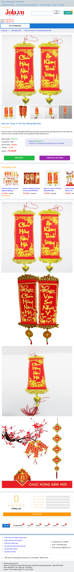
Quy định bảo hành (10, 551)
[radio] (9, 505)
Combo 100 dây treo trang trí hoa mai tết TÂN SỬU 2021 (31, 190)
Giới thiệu (61, 5)
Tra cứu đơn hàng (45, 5)
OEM (11, 142)
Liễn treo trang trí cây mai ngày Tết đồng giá (10, 189)
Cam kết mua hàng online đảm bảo (27, 5)
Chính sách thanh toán (11, 543)
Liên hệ (54, 5)
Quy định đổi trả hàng (7, 5)
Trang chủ (5, 30)
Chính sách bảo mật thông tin (13, 540)
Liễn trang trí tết (16, 30)
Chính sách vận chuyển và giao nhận (15, 537)
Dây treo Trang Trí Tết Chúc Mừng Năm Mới (38, 30)
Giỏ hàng (68, 12)
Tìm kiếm (56, 12)
